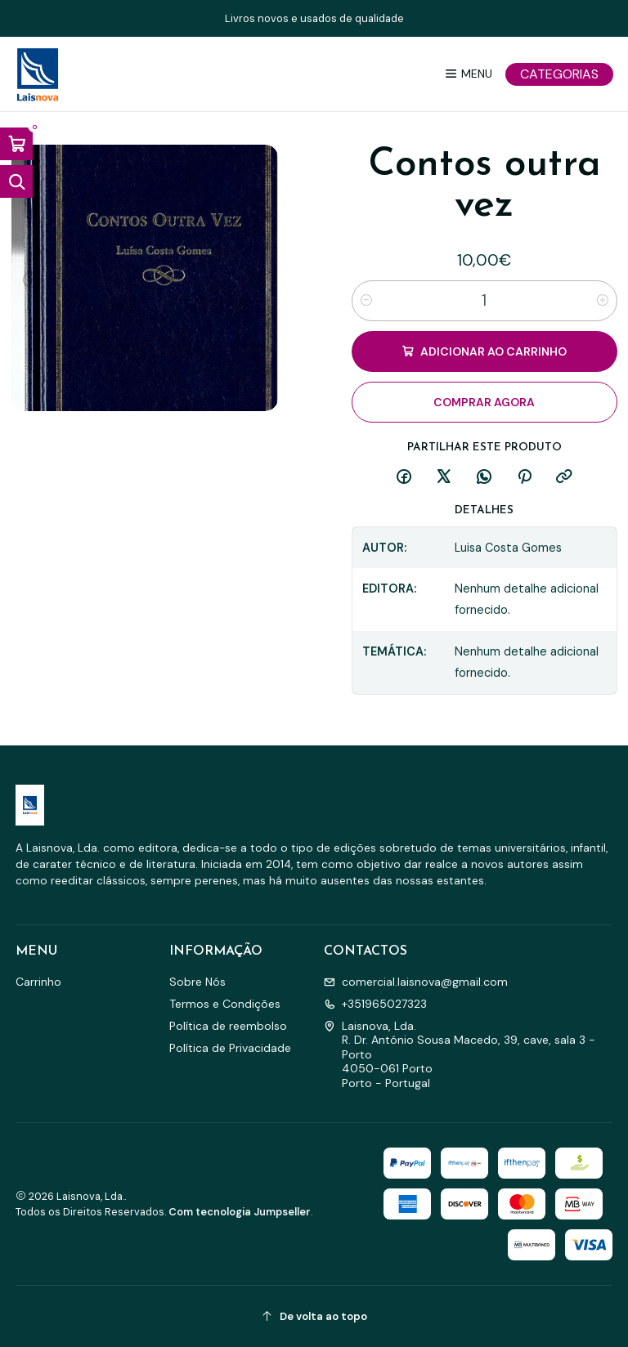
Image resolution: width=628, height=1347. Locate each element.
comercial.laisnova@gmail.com (416, 981)
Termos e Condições (224, 1003)
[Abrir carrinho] (16, 144)
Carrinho (38, 981)
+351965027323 (375, 1003)
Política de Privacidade (230, 1047)
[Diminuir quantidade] (366, 300)
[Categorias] (559, 74)
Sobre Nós (197, 981)
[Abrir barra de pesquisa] (16, 181)
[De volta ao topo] (314, 1316)
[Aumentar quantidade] (603, 300)
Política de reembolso (228, 1025)
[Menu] (468, 74)
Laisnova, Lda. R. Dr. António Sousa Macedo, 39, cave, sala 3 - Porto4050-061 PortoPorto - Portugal (459, 1054)
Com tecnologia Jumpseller (239, 1212)
